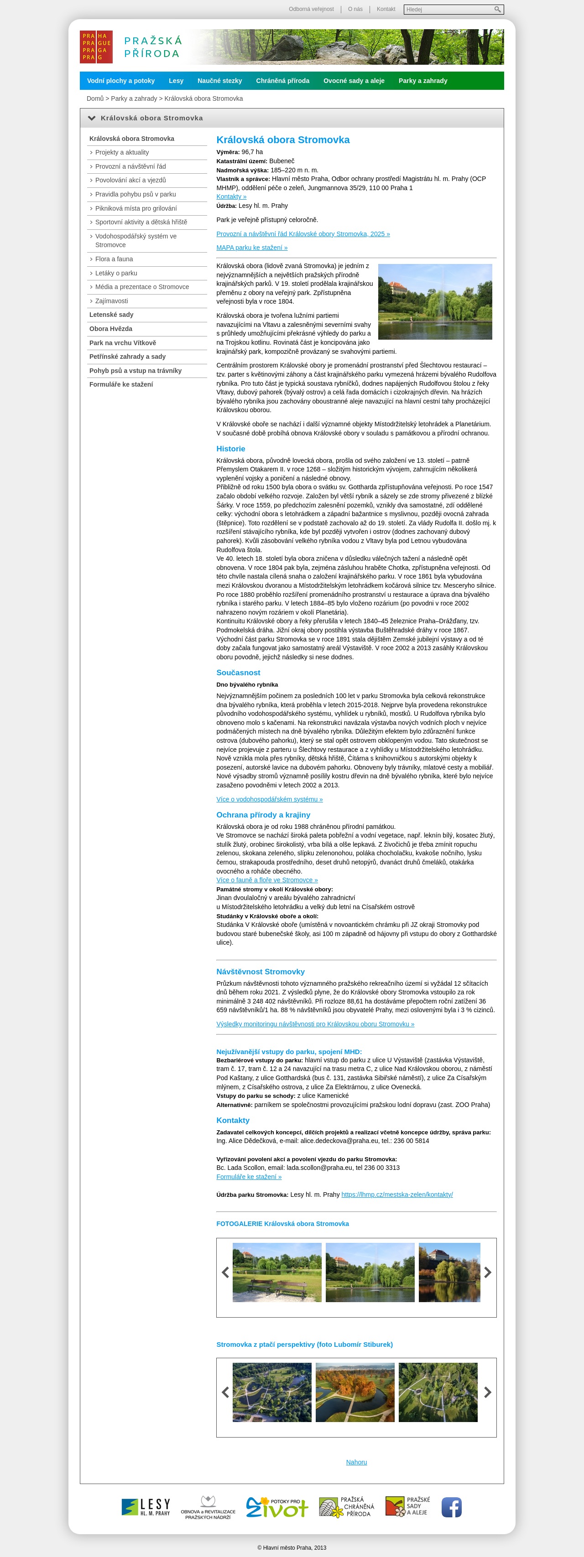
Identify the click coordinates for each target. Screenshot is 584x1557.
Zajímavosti (111, 301)
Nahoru (356, 1462)
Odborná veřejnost (311, 9)
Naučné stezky (220, 80)
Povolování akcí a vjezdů (130, 180)
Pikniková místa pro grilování (136, 208)
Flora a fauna (114, 259)
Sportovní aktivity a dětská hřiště (141, 222)
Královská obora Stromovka (203, 98)
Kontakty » (231, 196)
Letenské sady (111, 314)
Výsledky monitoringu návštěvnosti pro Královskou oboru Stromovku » (315, 1024)
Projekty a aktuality (122, 152)
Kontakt (386, 9)
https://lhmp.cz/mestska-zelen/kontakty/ (397, 1194)
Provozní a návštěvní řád (130, 166)
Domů (95, 98)
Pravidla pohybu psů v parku (135, 194)
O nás (355, 9)
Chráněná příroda (283, 80)
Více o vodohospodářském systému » (269, 799)
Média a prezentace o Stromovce (142, 286)
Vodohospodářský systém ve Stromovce (136, 241)
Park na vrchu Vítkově (122, 343)
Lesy (176, 80)
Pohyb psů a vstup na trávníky (135, 370)
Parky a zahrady (423, 80)
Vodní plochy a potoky (121, 80)
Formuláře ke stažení (121, 384)
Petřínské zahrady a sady (127, 356)
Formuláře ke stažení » (249, 1176)
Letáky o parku (116, 273)
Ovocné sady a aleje (354, 80)
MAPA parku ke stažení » (251, 247)
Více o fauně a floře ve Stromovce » (267, 880)
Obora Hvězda (110, 328)
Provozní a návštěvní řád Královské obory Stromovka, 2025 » (303, 234)
